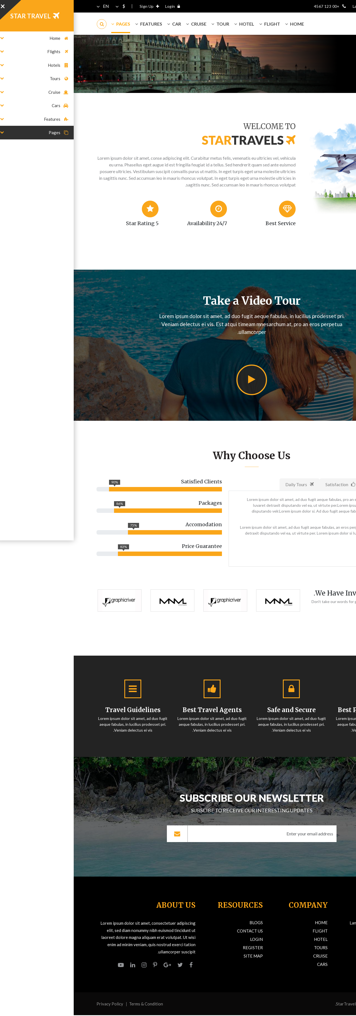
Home (328, 70)
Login (100, 6)
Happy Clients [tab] (310, 484)
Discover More (307, 553)
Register (179, 948)
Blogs (182, 923)
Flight (196, 24)
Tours (247, 948)
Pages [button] (47, 24)
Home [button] (220, 24)
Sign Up (77, 6)
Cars (248, 965)
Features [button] (74, 24)
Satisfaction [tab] (266, 484)
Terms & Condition (72, 1004)
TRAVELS (301, 23)
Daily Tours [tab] (226, 484)
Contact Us (176, 931)
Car (100, 24)
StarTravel (272, 1004)
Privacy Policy (36, 1004)
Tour (146, 24)
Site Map (179, 956)
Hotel (170, 24)
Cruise (122, 24)
